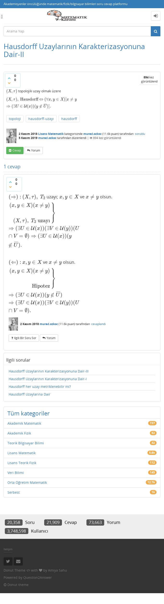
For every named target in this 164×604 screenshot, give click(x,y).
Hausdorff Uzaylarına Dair (29, 394)
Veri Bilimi (15, 472)
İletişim (8, 549)
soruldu (140, 134)
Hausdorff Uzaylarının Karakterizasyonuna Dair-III (49, 371)
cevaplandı (98, 324)
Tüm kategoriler (28, 413)
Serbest (13, 492)
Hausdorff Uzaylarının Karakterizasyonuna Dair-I (48, 379)
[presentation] (11, 91)
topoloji (15, 118)
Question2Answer (37, 577)
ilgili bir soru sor (25, 338)
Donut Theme (14, 570)
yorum (35, 150)
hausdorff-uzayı (41, 118)
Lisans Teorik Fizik (21, 462)
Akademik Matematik (24, 423)
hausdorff (69, 118)
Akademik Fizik (19, 433)
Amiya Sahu (57, 570)
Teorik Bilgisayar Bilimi (25, 443)
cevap (16, 150)
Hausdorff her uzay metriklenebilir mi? (40, 386)
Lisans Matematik (51, 134)
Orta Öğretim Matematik (27, 482)
